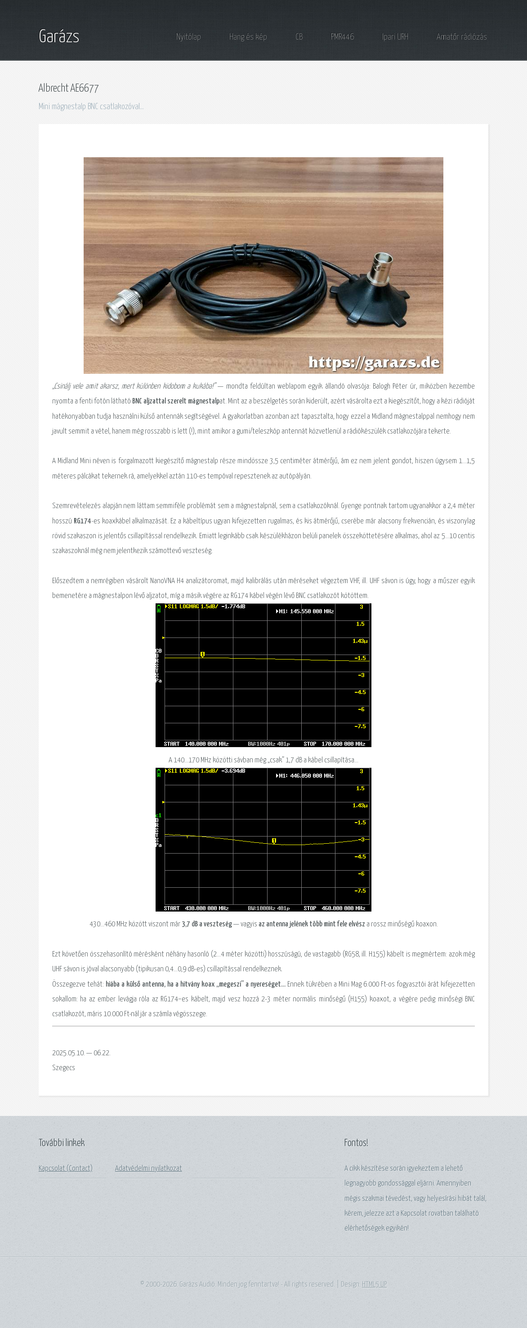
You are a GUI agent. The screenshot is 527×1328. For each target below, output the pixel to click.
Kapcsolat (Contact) (66, 1169)
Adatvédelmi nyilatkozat (148, 1169)
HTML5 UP (374, 1284)
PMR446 (342, 37)
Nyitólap (188, 37)
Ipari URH (395, 37)
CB (299, 37)
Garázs (59, 37)
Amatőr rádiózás (462, 37)
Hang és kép (248, 37)
